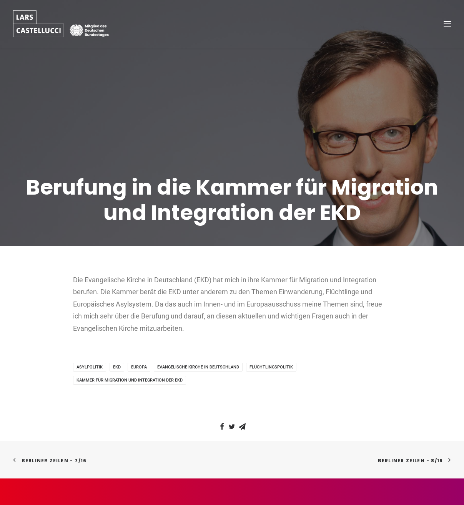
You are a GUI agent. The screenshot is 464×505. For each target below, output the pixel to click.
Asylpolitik (90, 355)
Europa (139, 355)
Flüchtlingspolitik (271, 355)
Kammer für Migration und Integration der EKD (130, 368)
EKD (117, 355)
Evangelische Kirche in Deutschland (198, 355)
